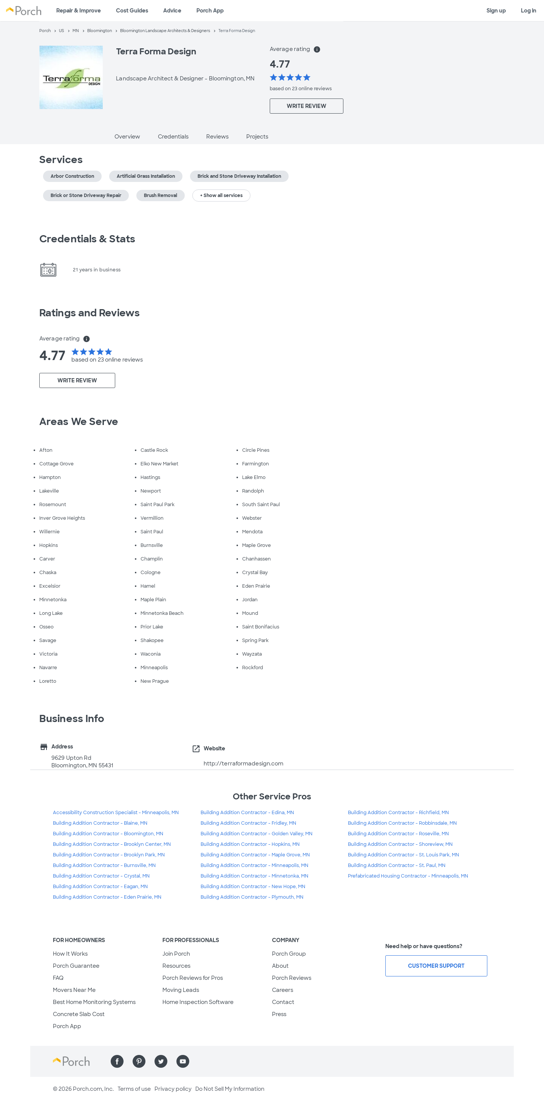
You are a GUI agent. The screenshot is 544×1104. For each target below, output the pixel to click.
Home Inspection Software (197, 1002)
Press (279, 1014)
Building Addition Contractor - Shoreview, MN (400, 844)
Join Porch (176, 953)
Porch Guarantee (76, 965)
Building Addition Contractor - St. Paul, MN (396, 865)
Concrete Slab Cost (79, 1014)
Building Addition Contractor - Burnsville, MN (104, 865)
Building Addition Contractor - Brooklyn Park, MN (109, 855)
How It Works (70, 953)
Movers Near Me (74, 990)
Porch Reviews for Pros (192, 978)
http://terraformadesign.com (244, 763)
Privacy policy (173, 1089)
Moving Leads (180, 990)
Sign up (496, 10)
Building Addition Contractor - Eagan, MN (100, 887)
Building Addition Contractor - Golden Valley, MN (256, 834)
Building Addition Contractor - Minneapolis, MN (254, 865)
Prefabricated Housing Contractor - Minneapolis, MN (408, 876)
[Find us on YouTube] (182, 1061)
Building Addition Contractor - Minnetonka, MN (254, 876)
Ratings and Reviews (89, 312)
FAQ (58, 978)
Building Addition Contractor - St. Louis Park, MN (403, 855)
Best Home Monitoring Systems (94, 1002)
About (280, 965)
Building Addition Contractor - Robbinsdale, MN (402, 823)
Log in (528, 10)
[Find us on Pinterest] (139, 1061)
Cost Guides (132, 10)
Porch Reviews (291, 978)
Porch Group (289, 953)
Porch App (210, 10)
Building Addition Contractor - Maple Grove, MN (255, 855)
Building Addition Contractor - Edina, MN (247, 813)
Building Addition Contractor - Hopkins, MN (250, 844)
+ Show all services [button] (221, 195)
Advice (172, 10)
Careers (282, 990)
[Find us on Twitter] (161, 1061)
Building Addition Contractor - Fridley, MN (248, 823)
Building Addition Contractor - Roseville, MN (398, 834)
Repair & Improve (78, 10)
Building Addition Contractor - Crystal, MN (101, 876)
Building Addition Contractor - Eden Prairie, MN (107, 897)
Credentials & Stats (87, 239)
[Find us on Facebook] (117, 1061)
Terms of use (134, 1089)
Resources (176, 965)
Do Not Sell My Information (229, 1089)
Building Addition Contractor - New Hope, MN (253, 887)
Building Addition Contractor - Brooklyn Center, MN (112, 844)
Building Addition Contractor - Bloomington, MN (108, 834)
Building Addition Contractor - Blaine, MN (100, 823)
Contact (283, 1002)
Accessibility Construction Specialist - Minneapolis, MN (116, 813)
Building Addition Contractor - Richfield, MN (398, 813)
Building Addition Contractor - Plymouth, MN (252, 897)
